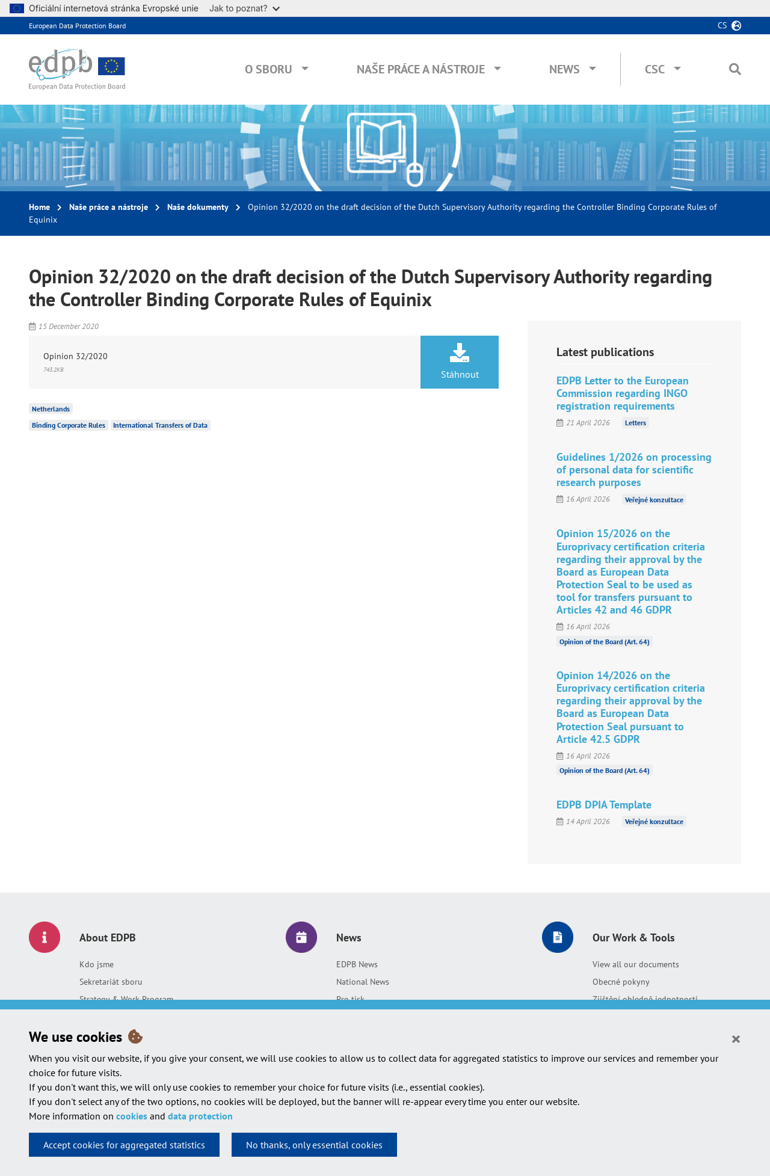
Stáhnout (459, 361)
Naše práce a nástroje (421, 69)
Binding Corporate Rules (68, 424)
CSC (655, 69)
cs (722, 25)
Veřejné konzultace (654, 498)
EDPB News (357, 964)
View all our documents (636, 964)
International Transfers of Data (160, 424)
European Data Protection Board (77, 25)
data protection (200, 1116)
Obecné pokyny (621, 981)
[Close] (736, 1038)
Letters (635, 422)
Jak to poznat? (244, 8)
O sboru (268, 69)
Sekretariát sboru (111, 981)
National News (362, 981)
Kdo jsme (96, 964)
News (564, 69)
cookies (131, 1116)
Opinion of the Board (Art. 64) (604, 640)
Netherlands (51, 408)
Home (39, 207)
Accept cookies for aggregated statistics (124, 1145)
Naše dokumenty (198, 207)
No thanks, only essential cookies (314, 1145)
